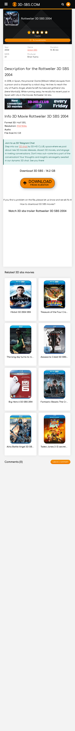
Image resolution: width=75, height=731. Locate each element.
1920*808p (22, 126)
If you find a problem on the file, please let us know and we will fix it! (37, 200)
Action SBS (32, 50)
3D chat (23, 147)
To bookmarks (38, 40)
